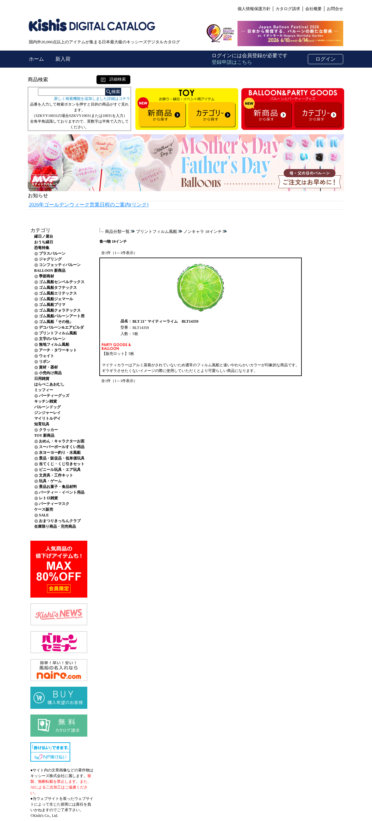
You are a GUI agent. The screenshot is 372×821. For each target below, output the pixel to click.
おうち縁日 (43, 242)
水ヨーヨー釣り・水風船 (60, 452)
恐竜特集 (41, 248)
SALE (44, 515)
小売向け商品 (50, 373)
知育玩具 (41, 424)
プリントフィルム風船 (58, 333)
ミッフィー (43, 390)
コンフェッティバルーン (60, 265)
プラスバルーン (52, 253)
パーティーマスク (54, 504)
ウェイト (46, 356)
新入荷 (63, 59)
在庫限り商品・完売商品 (55, 526)
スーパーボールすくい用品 (61, 447)
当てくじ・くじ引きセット (61, 464)
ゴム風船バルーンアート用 (61, 316)
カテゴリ (40, 230)
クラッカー (48, 430)
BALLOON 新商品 (49, 270)
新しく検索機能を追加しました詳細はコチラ (92, 98)
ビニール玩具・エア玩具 (60, 469)
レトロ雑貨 (48, 498)
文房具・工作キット (56, 475)
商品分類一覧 (117, 231)
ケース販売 (43, 509)
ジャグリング (50, 259)
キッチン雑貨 (45, 401)
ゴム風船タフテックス (58, 287)
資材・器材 (48, 367)
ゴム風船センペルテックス (61, 282)
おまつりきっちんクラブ (60, 521)
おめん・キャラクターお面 (61, 441)
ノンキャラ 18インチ (202, 231)
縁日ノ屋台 (43, 236)
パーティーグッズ (54, 395)
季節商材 (46, 276)
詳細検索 (113, 79)
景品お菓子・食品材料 (58, 486)
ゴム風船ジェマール (56, 299)
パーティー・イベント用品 (61, 492)
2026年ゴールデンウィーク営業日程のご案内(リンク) (89, 204)
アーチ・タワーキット (58, 350)
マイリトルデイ (47, 418)
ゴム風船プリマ (52, 304)
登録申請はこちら (232, 62)
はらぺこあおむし (49, 384)
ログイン (325, 59)
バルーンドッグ (47, 407)
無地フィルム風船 (54, 344)
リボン (44, 361)
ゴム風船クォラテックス (60, 310)
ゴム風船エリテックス (58, 293)
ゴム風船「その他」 (56, 321)
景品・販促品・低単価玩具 (61, 458)
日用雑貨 (41, 378)
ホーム (37, 59)
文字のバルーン (52, 339)
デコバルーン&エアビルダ (61, 327)
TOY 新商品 (44, 435)
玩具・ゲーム (50, 481)
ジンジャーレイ (47, 412)
